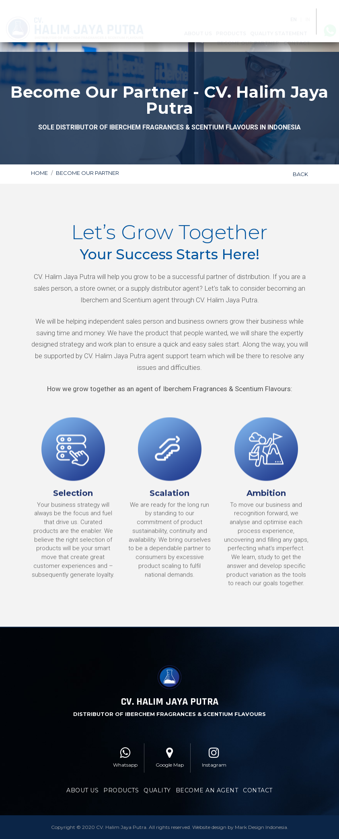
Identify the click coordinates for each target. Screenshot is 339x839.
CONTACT (258, 785)
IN (307, 13)
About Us (198, 27)
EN (293, 13)
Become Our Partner (248, 37)
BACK (300, 173)
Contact (297, 37)
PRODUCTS (121, 785)
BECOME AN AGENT (207, 785)
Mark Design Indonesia (261, 822)
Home (39, 171)
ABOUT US (82, 785)
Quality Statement (278, 27)
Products (231, 27)
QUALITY (157, 785)
